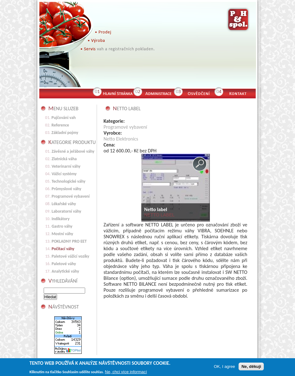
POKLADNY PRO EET (69, 241)
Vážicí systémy (63, 173)
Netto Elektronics (121, 139)
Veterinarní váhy (65, 166)
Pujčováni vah (63, 117)
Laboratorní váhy (66, 211)
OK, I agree (224, 367)
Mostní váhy (62, 233)
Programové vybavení (125, 127)
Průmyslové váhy (66, 188)
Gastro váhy (61, 226)
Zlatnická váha (64, 158)
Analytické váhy (65, 271)
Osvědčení (198, 92)
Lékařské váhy (63, 203)
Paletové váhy (63, 263)
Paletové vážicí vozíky (70, 256)
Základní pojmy (64, 132)
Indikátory (60, 218)
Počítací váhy (62, 248)
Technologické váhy (68, 181)
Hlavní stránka (117, 92)
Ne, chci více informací (126, 372)
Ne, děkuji (251, 367)
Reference (60, 125)
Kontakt (241, 92)
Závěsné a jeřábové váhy (72, 151)
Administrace (158, 92)
